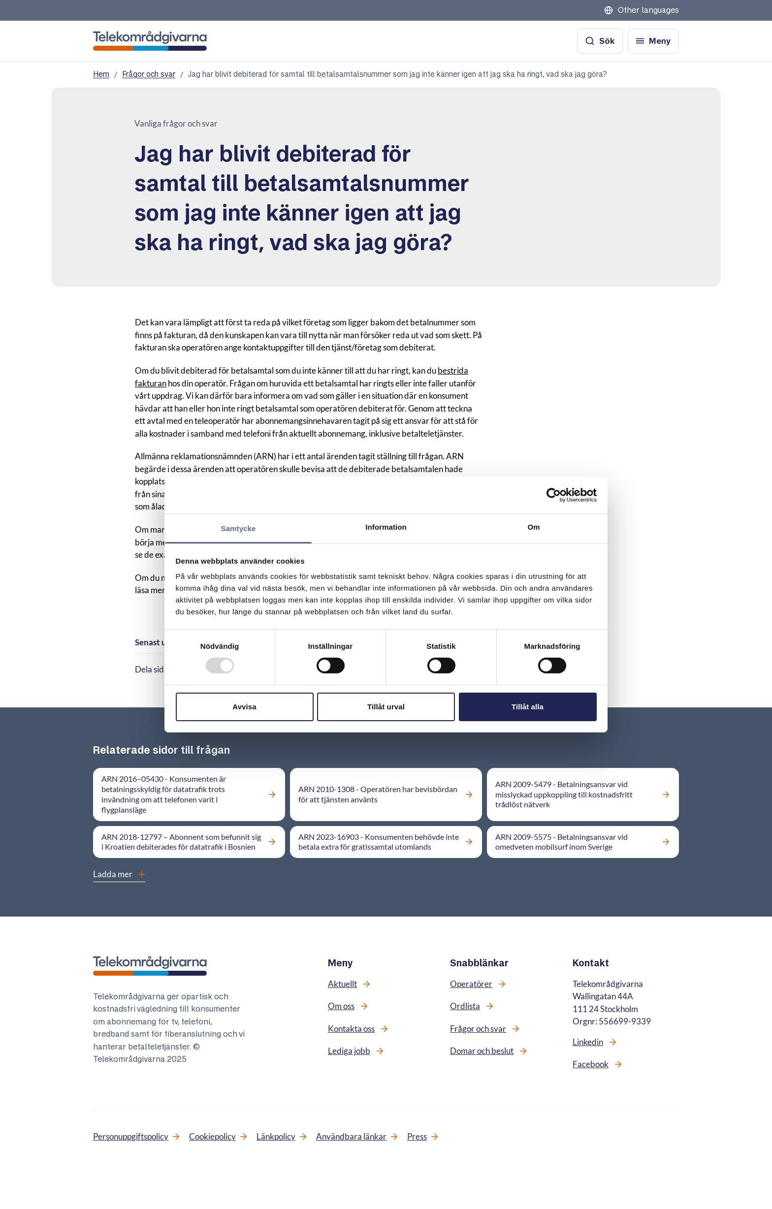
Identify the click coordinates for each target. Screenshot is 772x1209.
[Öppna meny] (653, 41)
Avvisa (244, 706)
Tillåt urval (386, 706)
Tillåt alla (528, 706)
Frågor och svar (148, 74)
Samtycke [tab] (238, 528)
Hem (101, 74)
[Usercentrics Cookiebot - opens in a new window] (554, 494)
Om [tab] (533, 527)
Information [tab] (386, 527)
